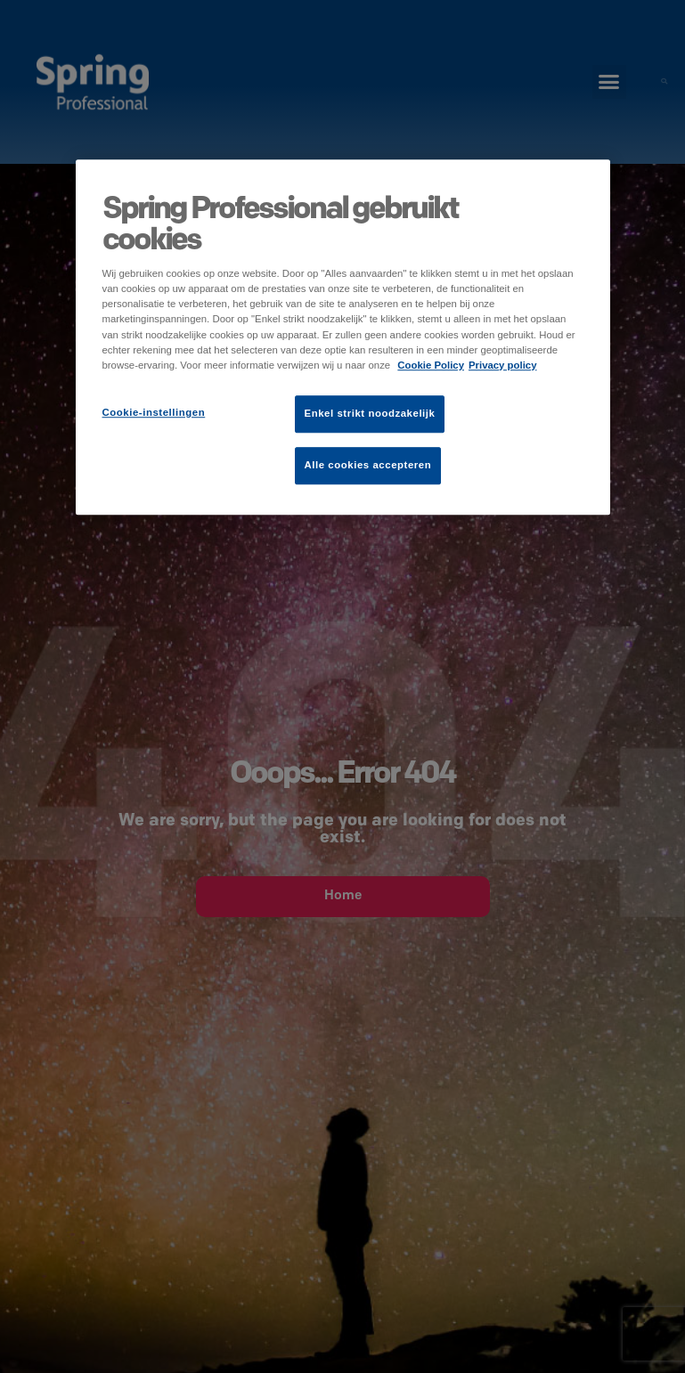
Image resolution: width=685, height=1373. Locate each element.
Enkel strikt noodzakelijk (370, 413)
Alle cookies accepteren (368, 464)
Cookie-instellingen (154, 412)
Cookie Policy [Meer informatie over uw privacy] (430, 365)
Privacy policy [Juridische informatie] (503, 365)
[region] (343, 337)
